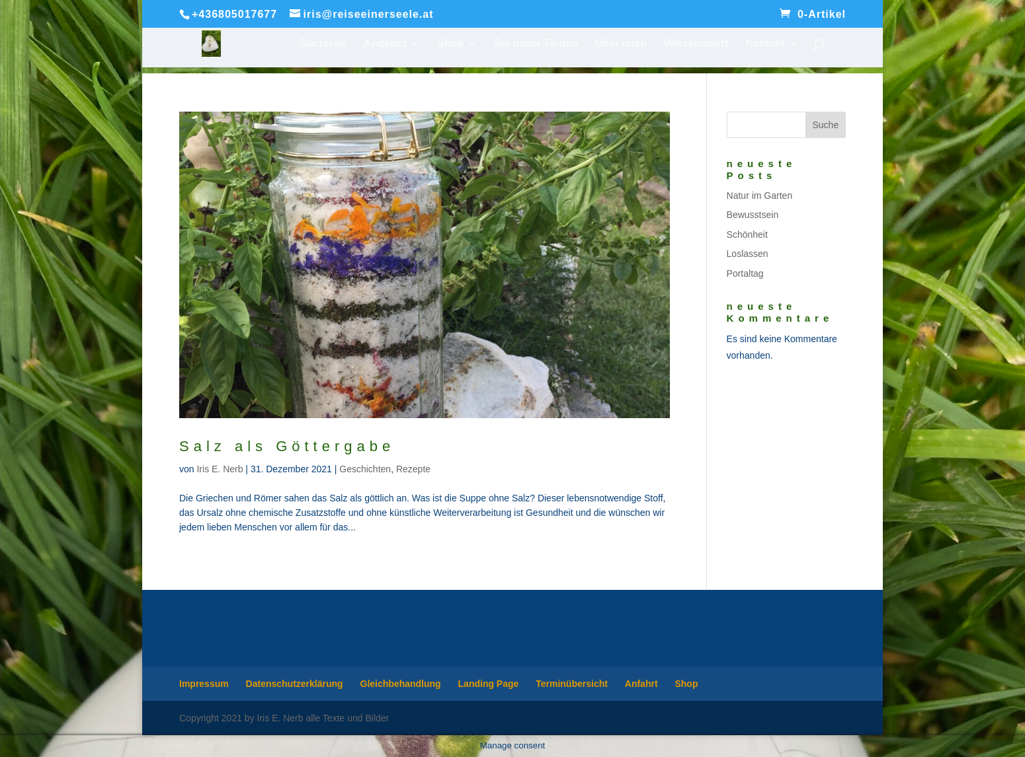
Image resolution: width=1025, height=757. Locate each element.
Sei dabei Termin (536, 44)
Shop (450, 44)
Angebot (385, 44)
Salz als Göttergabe (287, 446)
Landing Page (488, 683)
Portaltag (745, 273)
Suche (825, 125)
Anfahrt (641, 683)
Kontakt (765, 44)
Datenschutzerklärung (294, 683)
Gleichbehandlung (400, 683)
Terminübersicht (572, 683)
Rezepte (413, 469)
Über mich (621, 44)
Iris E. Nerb (219, 469)
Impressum (204, 683)
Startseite (323, 44)
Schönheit (747, 234)
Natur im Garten (760, 195)
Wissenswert (696, 44)
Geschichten (365, 469)
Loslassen (747, 253)
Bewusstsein (753, 214)
